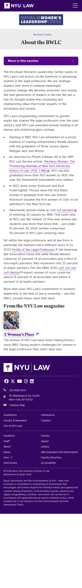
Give (6, 457)
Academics (10, 415)
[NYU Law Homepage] (19, 6)
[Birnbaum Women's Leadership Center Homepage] (41, 20)
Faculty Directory (51, 457)
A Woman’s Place (19, 334)
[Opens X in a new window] (13, 381)
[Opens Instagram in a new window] (26, 381)
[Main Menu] (75, 6)
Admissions (48, 415)
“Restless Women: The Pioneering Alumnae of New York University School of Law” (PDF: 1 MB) (42, 166)
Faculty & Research (15, 420)
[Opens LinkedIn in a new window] (32, 381)
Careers (46, 420)
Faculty (45, 435)
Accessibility (48, 462)
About (7, 446)
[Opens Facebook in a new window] (6, 381)
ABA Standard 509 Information (59, 452)
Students (9, 435)
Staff (7, 441)
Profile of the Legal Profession (33, 250)
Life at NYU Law (13, 425)
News (7, 452)
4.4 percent (65, 210)
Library (45, 446)
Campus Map (17, 405)
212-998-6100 (17, 390)
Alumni (45, 441)
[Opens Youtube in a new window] (19, 381)
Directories (10, 462)
